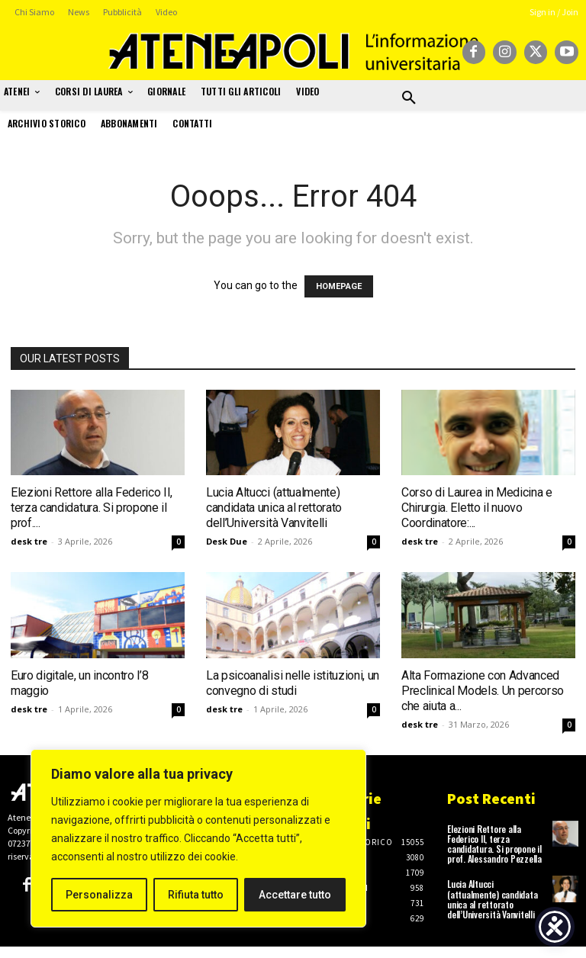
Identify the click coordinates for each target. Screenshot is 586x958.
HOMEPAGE (339, 286)
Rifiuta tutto (196, 895)
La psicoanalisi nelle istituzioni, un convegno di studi (292, 683)
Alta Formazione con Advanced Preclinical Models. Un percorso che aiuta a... (482, 690)
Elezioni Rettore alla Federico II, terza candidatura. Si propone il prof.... (91, 507)
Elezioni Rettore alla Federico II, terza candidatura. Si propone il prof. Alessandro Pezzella (494, 844)
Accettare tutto (295, 895)
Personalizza (99, 895)
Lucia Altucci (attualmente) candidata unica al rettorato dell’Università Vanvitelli (274, 507)
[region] (198, 838)
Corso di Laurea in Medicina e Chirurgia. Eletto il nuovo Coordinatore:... (476, 507)
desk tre (29, 541)
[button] (409, 98)
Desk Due (226, 541)
